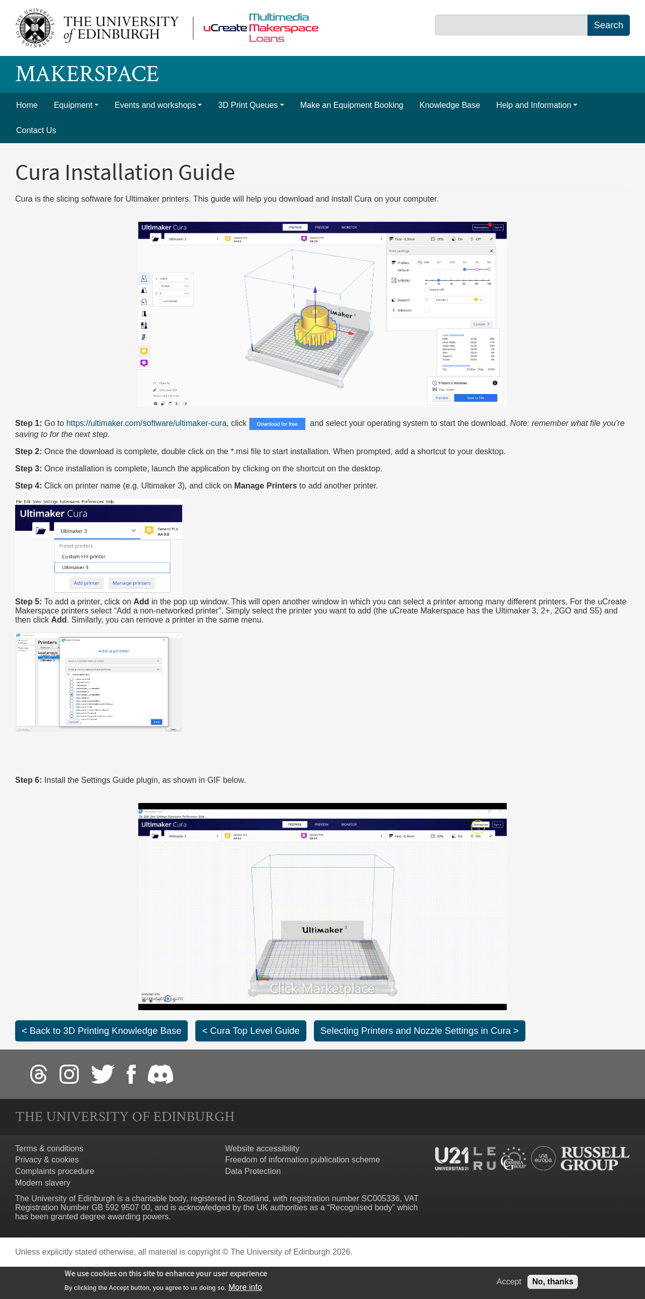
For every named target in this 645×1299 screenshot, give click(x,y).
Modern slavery (42, 1183)
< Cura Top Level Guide (250, 1030)
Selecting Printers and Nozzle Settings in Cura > (419, 1030)
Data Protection (253, 1171)
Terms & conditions (49, 1148)
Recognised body (361, 1207)
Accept (509, 1282)
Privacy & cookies (47, 1159)
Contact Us (36, 130)
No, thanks (552, 1282)
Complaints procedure (54, 1171)
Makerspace (87, 74)
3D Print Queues (248, 105)
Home (27, 105)
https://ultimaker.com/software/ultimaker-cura (146, 423)
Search (608, 25)
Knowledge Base (449, 105)
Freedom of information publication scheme (302, 1159)
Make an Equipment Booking (352, 105)
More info (245, 1288)
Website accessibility (262, 1148)
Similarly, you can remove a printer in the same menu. (167, 619)
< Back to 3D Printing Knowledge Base (101, 1030)
